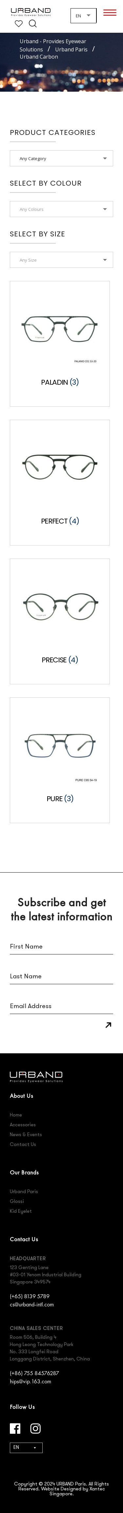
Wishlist (19, 24)
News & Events (26, 1135)
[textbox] (61, 209)
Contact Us (23, 1144)
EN (16, 1447)
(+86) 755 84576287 (34, 1373)
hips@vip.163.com (30, 1381)
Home (16, 1115)
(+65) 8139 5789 (30, 1296)
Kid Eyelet (21, 1211)
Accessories (23, 1125)
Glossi (17, 1201)
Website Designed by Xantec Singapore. (73, 1492)
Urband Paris (24, 1192)
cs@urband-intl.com (32, 1304)
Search (33, 24)
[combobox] (84, 15)
